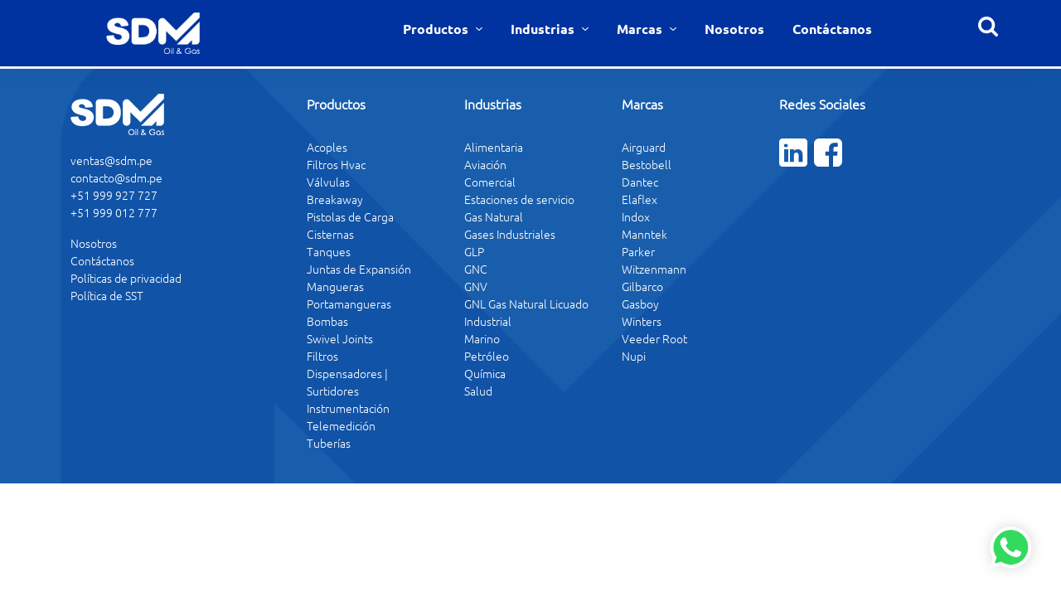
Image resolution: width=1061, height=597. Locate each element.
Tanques (329, 251)
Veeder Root (654, 338)
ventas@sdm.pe (111, 160)
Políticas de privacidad (126, 277)
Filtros (322, 355)
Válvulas (328, 181)
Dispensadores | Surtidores (347, 382)
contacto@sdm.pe (116, 177)
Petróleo (486, 355)
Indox (636, 216)
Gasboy (640, 303)
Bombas (327, 321)
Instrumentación (348, 408)
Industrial (487, 321)
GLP (474, 251)
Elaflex (639, 199)
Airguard (644, 146)
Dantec (640, 181)
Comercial (490, 181)
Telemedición (341, 425)
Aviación (485, 164)
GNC (475, 268)
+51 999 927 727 (113, 195)
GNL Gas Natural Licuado (526, 303)
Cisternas (330, 234)
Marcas (641, 28)
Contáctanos (832, 28)
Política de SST (106, 295)
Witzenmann (654, 268)
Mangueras (335, 286)
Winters (641, 321)
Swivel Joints (340, 338)
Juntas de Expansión (359, 268)
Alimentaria (493, 146)
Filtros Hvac (336, 164)
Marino (482, 338)
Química (485, 373)
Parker (638, 251)
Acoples (327, 146)
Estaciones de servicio (519, 199)
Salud (478, 390)
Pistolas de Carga (350, 216)
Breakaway (335, 199)
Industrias (544, 28)
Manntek (644, 234)
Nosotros (734, 28)
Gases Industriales (509, 234)
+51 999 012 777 (113, 212)
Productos (437, 28)
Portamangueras (349, 303)
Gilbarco (642, 286)
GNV (475, 286)
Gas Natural (493, 216)
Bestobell (646, 164)
